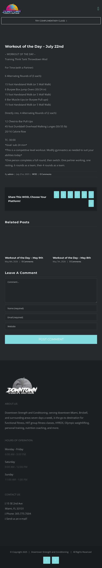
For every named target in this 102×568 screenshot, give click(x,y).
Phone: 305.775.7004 (18, 513)
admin (10, 174)
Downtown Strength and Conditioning (50, 551)
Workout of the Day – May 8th (72, 257)
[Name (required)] (51, 308)
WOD (34, 174)
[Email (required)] (51, 317)
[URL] (51, 326)
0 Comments (45, 174)
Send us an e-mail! (16, 518)
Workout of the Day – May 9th (24, 257)
